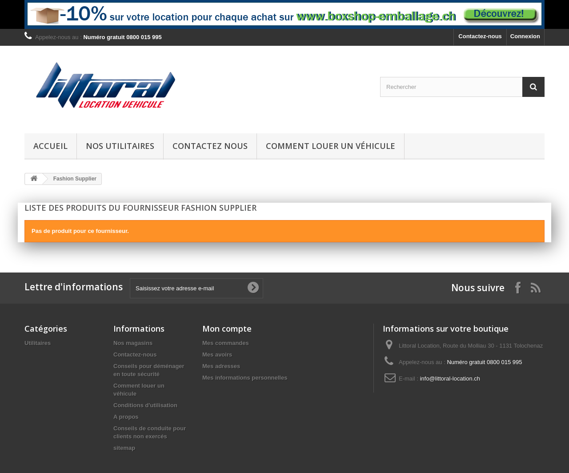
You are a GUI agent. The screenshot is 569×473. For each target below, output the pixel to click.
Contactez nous (210, 145)
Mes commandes (225, 343)
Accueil (50, 145)
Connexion (525, 36)
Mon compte (227, 328)
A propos (126, 416)
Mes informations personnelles (244, 377)
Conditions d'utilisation (145, 405)
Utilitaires (37, 343)
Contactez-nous (480, 36)
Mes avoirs (217, 354)
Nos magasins (132, 343)
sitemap (124, 448)
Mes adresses (221, 366)
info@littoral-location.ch (450, 378)
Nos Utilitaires (120, 145)
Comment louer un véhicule (330, 145)
